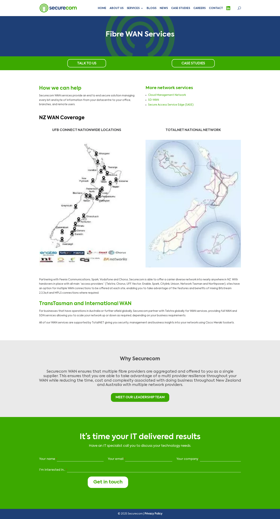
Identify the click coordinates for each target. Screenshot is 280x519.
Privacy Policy (153, 513)
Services (133, 8)
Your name (48, 459)
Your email (116, 459)
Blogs (151, 8)
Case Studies (180, 8)
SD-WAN (153, 100)
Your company (188, 459)
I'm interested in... (53, 470)
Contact (216, 8)
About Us (116, 8)
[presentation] (62, 482)
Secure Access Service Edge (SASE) (171, 105)
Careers (199, 8)
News (164, 8)
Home (102, 8)
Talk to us (86, 63)
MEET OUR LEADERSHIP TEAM (140, 397)
